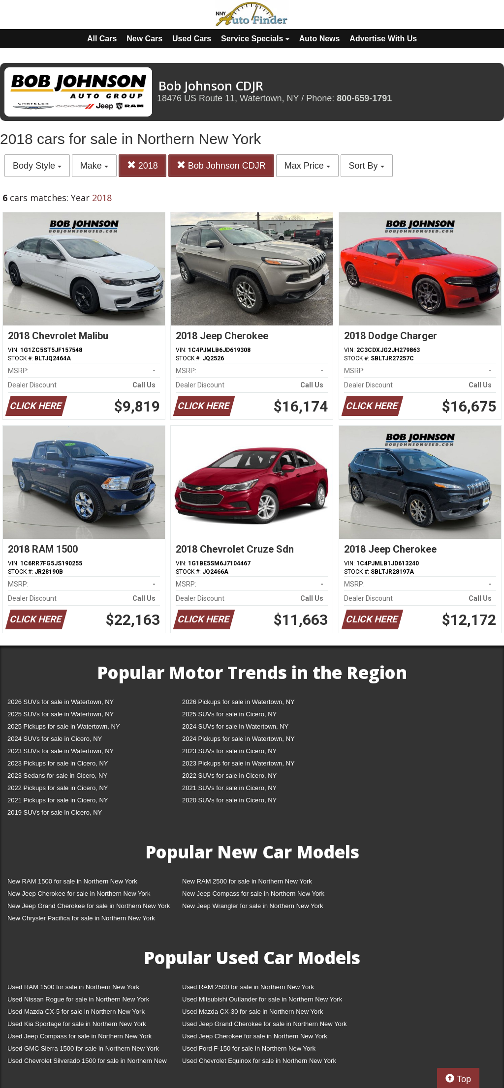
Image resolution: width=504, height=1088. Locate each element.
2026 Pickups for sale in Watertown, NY (238, 702)
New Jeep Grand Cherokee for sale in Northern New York (88, 906)
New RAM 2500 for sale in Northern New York (247, 881)
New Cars (144, 38)
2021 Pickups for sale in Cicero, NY (57, 800)
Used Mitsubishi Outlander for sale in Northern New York (262, 999)
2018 (142, 165)
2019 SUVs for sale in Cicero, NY (54, 812)
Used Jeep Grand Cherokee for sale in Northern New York (264, 1024)
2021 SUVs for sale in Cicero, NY (229, 788)
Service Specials (255, 38)
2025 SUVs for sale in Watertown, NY (60, 714)
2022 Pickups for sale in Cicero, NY (57, 788)
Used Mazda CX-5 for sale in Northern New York (76, 1011)
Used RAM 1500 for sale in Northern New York (73, 987)
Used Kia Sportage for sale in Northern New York (76, 1024)
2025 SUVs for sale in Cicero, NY (229, 714)
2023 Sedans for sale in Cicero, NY (57, 775)
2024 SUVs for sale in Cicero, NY (54, 738)
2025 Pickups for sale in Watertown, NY (63, 726)
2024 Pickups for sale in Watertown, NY (238, 738)
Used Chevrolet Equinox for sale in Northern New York (259, 1060)
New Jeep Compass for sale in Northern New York (253, 893)
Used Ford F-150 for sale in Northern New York (248, 1048)
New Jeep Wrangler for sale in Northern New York (252, 906)
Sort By (366, 166)
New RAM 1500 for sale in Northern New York (72, 881)
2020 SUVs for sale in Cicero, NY (229, 800)
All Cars (102, 38)
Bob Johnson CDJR (221, 165)
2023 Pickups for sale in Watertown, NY (238, 763)
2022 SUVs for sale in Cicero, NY (229, 775)
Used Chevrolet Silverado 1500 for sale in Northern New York (87, 1062)
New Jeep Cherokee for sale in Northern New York (78, 893)
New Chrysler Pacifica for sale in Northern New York (81, 918)
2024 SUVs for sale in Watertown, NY (235, 726)
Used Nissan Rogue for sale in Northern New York (78, 999)
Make (94, 166)
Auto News (319, 38)
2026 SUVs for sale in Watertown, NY (60, 702)
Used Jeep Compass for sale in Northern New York (79, 1036)
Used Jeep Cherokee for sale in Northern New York (254, 1036)
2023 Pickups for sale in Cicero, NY (57, 763)
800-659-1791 (364, 98)
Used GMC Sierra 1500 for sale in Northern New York (83, 1048)
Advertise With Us (383, 38)
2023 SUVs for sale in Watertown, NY (60, 751)
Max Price (307, 166)
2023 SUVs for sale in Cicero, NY (229, 751)
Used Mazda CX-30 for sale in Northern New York (252, 1011)
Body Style (37, 166)
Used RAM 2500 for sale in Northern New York (248, 987)
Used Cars (191, 38)
